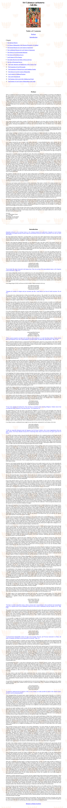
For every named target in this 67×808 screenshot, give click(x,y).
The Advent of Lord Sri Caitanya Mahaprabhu (19, 71)
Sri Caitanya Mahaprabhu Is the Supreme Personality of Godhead (22, 45)
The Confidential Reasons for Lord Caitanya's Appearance (21, 50)
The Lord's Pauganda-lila (14, 76)
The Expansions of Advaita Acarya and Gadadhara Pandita (22, 69)
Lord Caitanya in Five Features (14, 57)
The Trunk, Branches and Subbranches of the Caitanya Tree (22, 64)
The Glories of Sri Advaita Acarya (15, 55)
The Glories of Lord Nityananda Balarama (17, 52)
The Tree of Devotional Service (14, 62)
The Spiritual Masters (12, 42)
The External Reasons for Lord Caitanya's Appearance (20, 47)
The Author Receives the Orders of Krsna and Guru (19, 59)
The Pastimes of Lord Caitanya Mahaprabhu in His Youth (21, 81)
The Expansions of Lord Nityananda (16, 67)
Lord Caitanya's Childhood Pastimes (16, 74)
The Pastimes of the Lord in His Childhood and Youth (21, 79)
